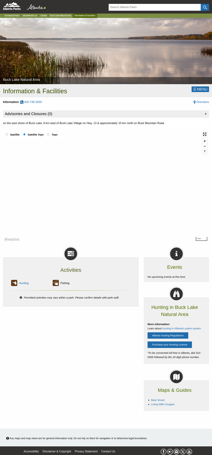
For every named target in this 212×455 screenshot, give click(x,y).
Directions (201, 102)
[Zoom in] (204, 141)
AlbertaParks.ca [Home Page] (30, 15)
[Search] (155, 7)
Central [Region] (43, 15)
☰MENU (200, 89)
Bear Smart (157, 399)
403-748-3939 (31, 102)
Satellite (15, 134)
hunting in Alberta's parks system (181, 328)
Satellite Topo (36, 134)
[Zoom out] (204, 146)
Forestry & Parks (12, 15)
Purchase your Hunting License (169, 344)
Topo (55, 134)
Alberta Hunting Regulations (168, 335)
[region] (106, 186)
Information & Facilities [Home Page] (84, 15)
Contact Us (108, 451)
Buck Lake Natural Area (60, 15)
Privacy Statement (86, 451)
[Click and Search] (205, 7)
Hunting (24, 283)
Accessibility (31, 451)
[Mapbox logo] (12, 239)
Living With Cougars (163, 404)
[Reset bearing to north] (204, 151)
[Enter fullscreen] (204, 134)
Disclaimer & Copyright (57, 451)
